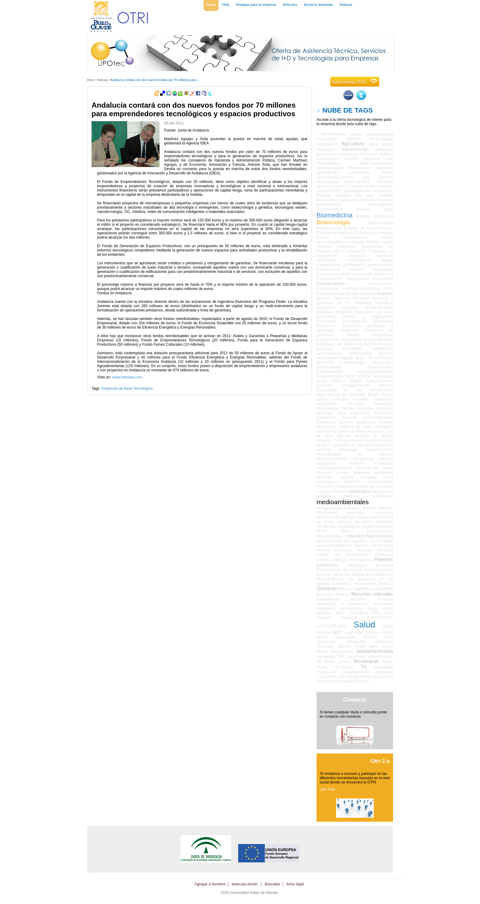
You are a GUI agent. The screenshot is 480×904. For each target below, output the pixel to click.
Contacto (355, 700)
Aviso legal (295, 884)
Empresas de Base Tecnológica (127, 388)
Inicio (90, 80)
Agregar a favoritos (210, 884)
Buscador (272, 884)
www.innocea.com (127, 377)
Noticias (102, 80)
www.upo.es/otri (245, 884)
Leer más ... (329, 789)
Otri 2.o (380, 761)
